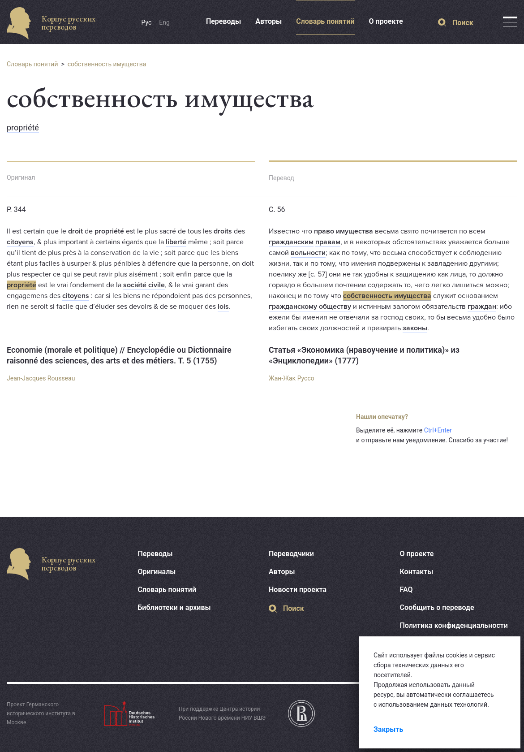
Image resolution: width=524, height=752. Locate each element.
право (324, 231)
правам (327, 242)
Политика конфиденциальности (454, 625)
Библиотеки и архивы (174, 607)
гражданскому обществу (310, 306)
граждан (482, 306)
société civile (144, 285)
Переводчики (291, 553)
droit (75, 231)
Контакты (417, 571)
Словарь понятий (325, 21)
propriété (23, 127)
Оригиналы (157, 571)
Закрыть (388, 729)
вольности (308, 252)
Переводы (223, 21)
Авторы (268, 21)
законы (415, 328)
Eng (164, 22)
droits (223, 231)
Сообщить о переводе (437, 607)
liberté (176, 242)
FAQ (406, 589)
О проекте (386, 21)
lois (223, 306)
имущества (354, 231)
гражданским (291, 242)
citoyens (20, 242)
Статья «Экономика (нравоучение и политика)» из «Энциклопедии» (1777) (364, 355)
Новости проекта (297, 589)
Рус (147, 22)
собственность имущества (107, 64)
